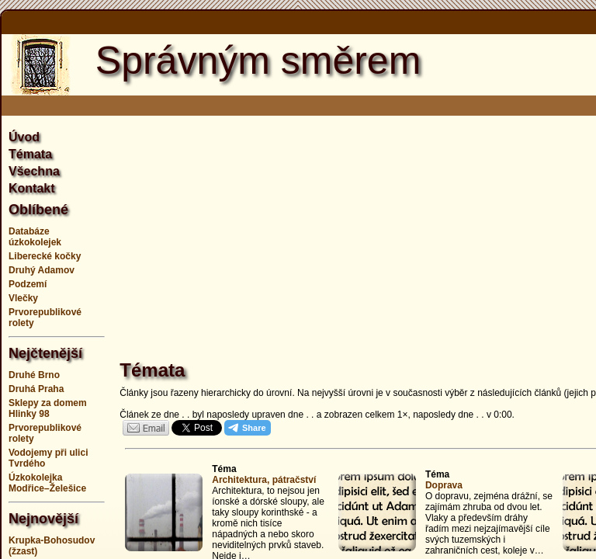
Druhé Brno (34, 375)
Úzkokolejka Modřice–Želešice (47, 483)
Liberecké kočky (45, 256)
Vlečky (23, 298)
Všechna (34, 171)
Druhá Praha (36, 389)
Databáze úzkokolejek (35, 237)
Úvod (24, 137)
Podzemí (28, 284)
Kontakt (32, 188)
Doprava (444, 485)
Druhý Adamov (41, 270)
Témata (30, 154)
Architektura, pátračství (264, 479)
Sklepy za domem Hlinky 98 (48, 408)
